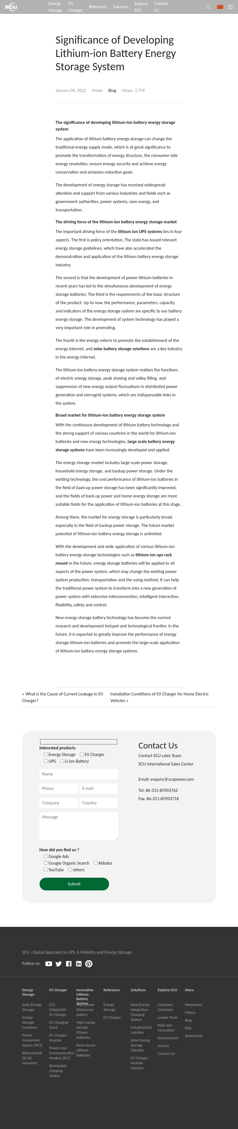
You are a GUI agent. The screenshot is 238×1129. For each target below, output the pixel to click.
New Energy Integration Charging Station (140, 1012)
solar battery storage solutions (121, 348)
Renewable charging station (58, 1070)
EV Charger (75, 7)
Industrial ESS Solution (141, 1030)
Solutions (138, 990)
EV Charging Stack (58, 1025)
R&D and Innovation (166, 1028)
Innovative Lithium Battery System (84, 992)
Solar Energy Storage (32, 1007)
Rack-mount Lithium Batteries (85, 1050)
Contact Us (161, 7)
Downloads (193, 1035)
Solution (120, 6)
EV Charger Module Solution (139, 1063)
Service (163, 1045)
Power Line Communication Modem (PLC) (60, 1053)
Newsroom (193, 1004)
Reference (98, 6)
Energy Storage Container (30, 1022)
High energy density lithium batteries (85, 1030)
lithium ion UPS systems (140, 231)
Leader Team (168, 1017)
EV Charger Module (58, 1038)
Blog (112, 90)
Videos (190, 1012)
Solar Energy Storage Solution (140, 1045)
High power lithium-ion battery (85, 1009)
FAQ (188, 1028)
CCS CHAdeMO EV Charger (58, 1009)
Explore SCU (141, 7)
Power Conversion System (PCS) (32, 1040)
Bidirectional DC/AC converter (32, 1058)
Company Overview (165, 1007)
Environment (168, 1038)
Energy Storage (55, 7)
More (189, 990)
